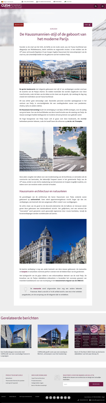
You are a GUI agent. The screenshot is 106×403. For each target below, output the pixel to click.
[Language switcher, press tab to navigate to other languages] (10, 2)
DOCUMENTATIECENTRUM (44, 1)
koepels (24, 272)
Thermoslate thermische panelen (15, 380)
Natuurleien (9, 378)
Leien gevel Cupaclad (12, 383)
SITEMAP (37, 396)
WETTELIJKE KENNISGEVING (25, 396)
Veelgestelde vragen (37, 383)
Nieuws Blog (13, 13)
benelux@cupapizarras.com (98, 400)
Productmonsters (36, 380)
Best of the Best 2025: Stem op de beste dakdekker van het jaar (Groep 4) (90, 353)
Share (87, 25)
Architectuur (19, 24)
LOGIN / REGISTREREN (28, 1)
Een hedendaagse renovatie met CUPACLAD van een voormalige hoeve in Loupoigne (15, 354)
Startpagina (5, 13)
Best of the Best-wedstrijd (39, 385)
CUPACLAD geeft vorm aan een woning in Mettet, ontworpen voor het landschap (52, 353)
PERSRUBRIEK (58, 1)
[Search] (96, 6)
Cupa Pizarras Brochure (38, 378)
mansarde (37, 288)
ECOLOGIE (68, 1)
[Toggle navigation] (103, 6)
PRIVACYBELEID (12, 396)
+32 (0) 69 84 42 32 (83, 400)
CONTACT (3, 396)
